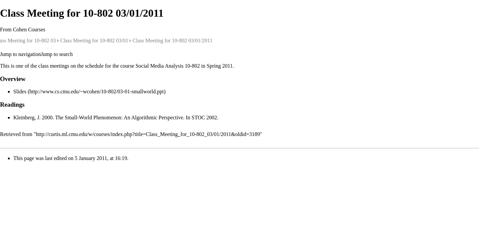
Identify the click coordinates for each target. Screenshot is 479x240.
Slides (19, 91)
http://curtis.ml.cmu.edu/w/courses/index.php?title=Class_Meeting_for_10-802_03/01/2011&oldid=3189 (148, 134)
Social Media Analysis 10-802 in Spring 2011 (184, 66)
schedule (94, 66)
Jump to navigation (20, 54)
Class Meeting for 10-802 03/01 (94, 40)
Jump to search (57, 54)
